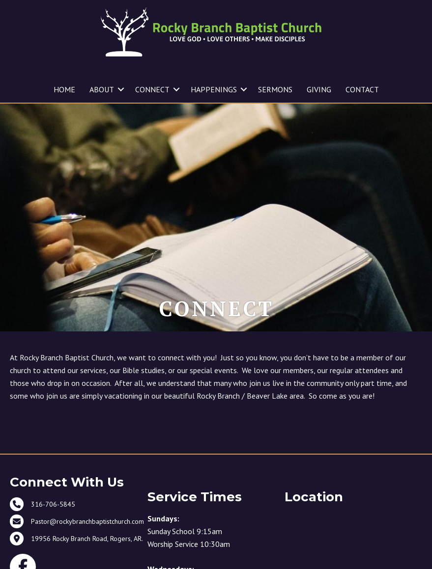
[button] (121, 89)
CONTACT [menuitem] (362, 89)
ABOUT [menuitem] (101, 89)
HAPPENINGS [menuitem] (214, 89)
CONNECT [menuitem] (152, 89)
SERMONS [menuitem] (275, 89)
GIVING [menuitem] (319, 89)
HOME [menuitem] (64, 89)
